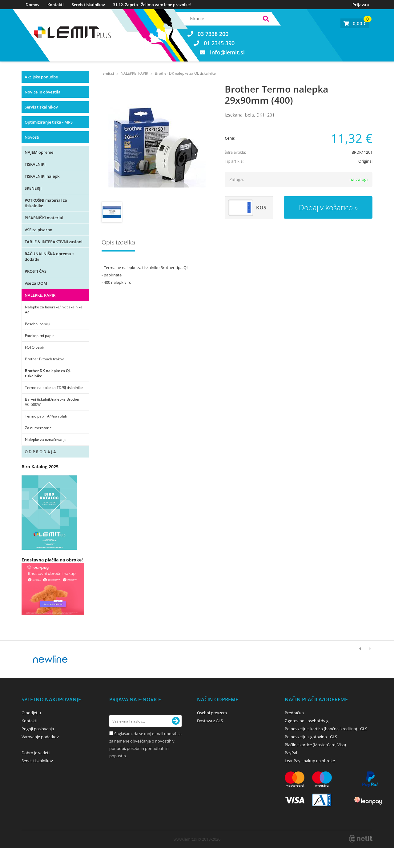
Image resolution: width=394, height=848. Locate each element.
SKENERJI (33, 188)
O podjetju (31, 712)
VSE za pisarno (38, 229)
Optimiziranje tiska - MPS (49, 122)
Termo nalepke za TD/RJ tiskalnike (54, 387)
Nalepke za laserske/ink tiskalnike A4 (53, 309)
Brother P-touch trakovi (45, 359)
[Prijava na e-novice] (176, 721)
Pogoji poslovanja (38, 728)
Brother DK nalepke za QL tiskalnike (48, 373)
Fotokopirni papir (39, 335)
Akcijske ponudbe (41, 77)
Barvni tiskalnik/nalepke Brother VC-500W (52, 402)
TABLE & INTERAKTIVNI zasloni (53, 241)
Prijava (360, 4)
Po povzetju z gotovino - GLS (311, 736)
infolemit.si (227, 52)
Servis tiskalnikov (88, 4)
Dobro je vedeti (36, 752)
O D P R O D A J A (40, 451)
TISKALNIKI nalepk (42, 176)
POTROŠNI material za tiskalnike (46, 202)
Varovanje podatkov (40, 736)
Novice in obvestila (43, 92)
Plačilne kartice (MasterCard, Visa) (315, 744)
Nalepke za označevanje (45, 439)
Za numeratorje (38, 427)
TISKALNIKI (35, 164)
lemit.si (108, 73)
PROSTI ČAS (35, 271)
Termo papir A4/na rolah (46, 416)
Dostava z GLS (210, 720)
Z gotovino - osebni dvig (306, 720)
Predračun (294, 712)
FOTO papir (34, 347)
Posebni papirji (37, 324)
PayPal (291, 752)
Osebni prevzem (212, 712)
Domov (32, 4)
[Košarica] (354, 23)
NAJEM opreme (39, 152)
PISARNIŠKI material (44, 217)
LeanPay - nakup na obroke (310, 760)
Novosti (32, 137)
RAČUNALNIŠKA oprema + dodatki (49, 256)
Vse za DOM (36, 283)
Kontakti (55, 4)
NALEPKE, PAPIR (40, 295)
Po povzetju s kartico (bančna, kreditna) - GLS (326, 728)
